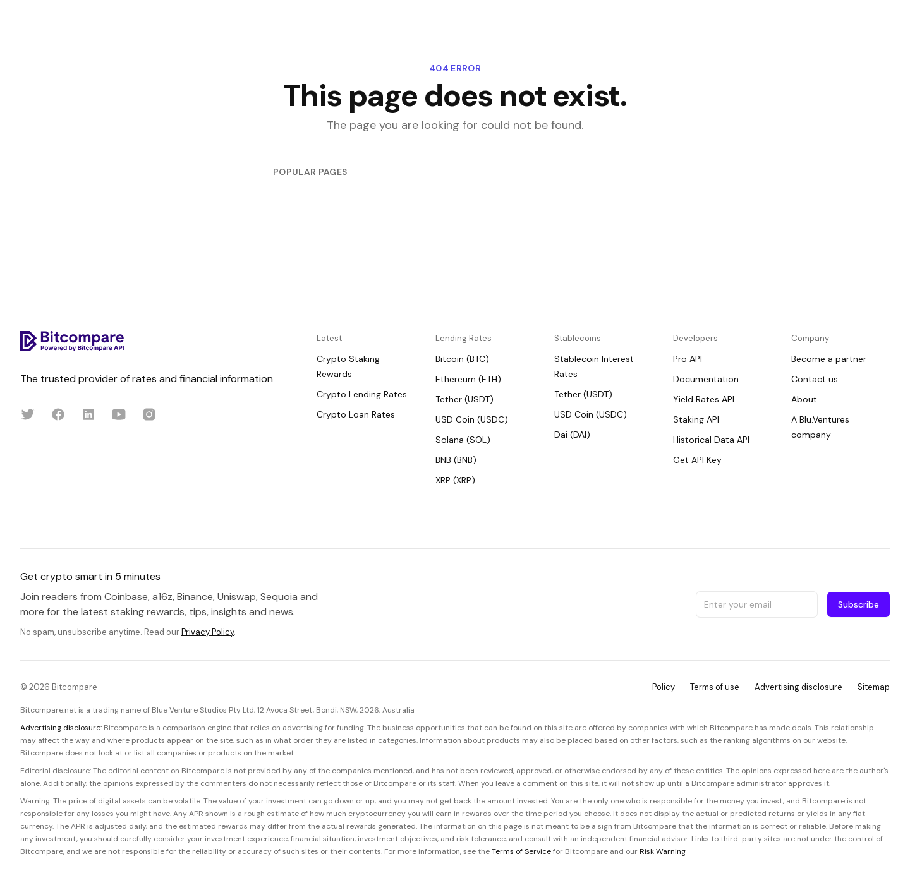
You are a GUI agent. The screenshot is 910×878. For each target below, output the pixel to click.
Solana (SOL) (462, 439)
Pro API (687, 358)
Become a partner (828, 358)
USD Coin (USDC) (471, 419)
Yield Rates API (703, 399)
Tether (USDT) (464, 399)
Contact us (814, 379)
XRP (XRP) (455, 480)
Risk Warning (663, 851)
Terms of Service (521, 851)
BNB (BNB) (455, 460)
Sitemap (874, 687)
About (804, 399)
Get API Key (697, 460)
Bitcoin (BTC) (462, 358)
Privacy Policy (207, 632)
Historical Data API (711, 439)
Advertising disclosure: (61, 728)
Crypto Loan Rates (356, 414)
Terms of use (714, 687)
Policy (663, 687)
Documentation (706, 379)
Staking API (696, 419)
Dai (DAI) (572, 434)
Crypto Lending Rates (362, 394)
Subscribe (858, 604)
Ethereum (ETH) (468, 379)
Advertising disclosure (798, 687)
